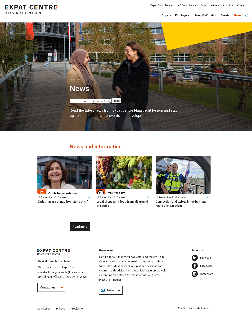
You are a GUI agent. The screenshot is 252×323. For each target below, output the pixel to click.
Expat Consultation (161, 5)
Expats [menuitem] (166, 15)
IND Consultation (186, 5)
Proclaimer (77, 308)
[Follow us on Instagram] (203, 274)
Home (73, 79)
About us (228, 5)
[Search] (247, 15)
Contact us (52, 287)
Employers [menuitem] (182, 15)
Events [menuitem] (225, 15)
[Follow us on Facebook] (203, 266)
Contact (241, 5)
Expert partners (209, 5)
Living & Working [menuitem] (205, 15)
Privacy (60, 308)
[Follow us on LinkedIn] (203, 258)
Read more (80, 226)
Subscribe (110, 290)
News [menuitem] (237, 15)
